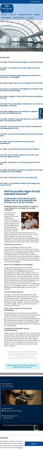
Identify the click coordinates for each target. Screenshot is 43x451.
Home (39, 50)
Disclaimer (34, 425)
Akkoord (34, 443)
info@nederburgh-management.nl (14, 411)
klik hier (20, 447)
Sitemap (27, 425)
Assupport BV (15, 425)
